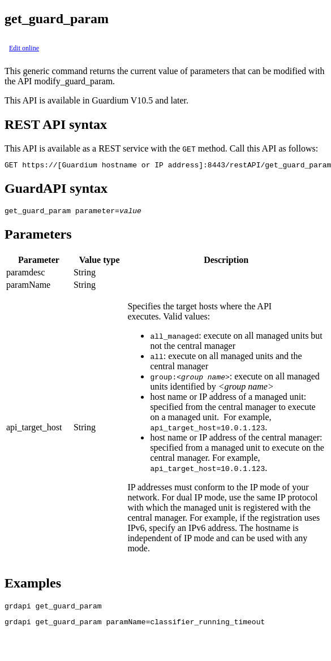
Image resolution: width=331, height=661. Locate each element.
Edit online (24, 48)
